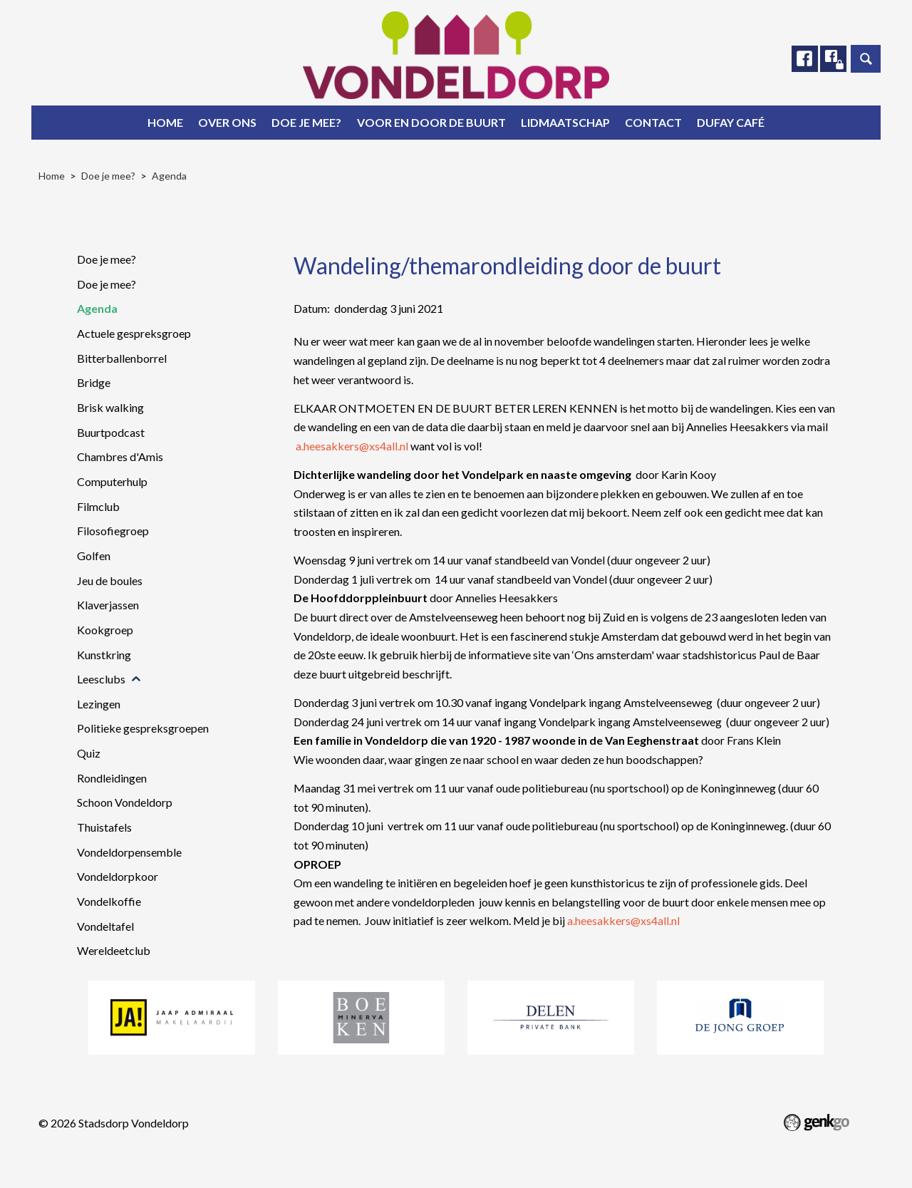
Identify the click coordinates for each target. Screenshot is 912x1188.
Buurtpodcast (111, 432)
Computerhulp (112, 481)
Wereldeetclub (113, 950)
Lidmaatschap (565, 122)
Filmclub (98, 506)
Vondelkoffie (109, 901)
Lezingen (98, 704)
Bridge (93, 382)
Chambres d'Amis (120, 456)
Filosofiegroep (113, 530)
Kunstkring (104, 654)
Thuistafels (104, 827)
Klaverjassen (108, 604)
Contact (653, 122)
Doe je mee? (306, 122)
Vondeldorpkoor (117, 876)
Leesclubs (101, 679)
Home (165, 122)
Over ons (227, 122)
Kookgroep (105, 629)
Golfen (93, 555)
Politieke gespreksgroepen (143, 728)
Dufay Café (731, 122)
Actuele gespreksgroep (134, 333)
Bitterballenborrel (122, 358)
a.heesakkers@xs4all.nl (352, 446)
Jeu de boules (109, 580)
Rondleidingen (112, 778)
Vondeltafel (105, 926)
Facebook (803, 59)
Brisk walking (110, 407)
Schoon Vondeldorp (124, 802)
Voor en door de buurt (431, 122)
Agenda (169, 176)
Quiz (88, 753)
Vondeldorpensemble (129, 852)
